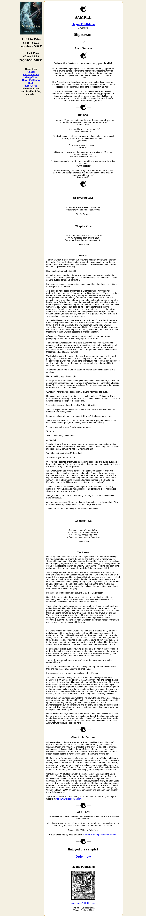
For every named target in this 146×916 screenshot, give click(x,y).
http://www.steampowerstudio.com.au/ (100, 835)
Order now (83, 856)
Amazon (31, 71)
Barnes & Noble (31, 74)
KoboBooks (31, 85)
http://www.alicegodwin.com (68, 799)
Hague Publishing (31, 80)
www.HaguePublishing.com (83, 903)
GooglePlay (31, 77)
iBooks (31, 83)
